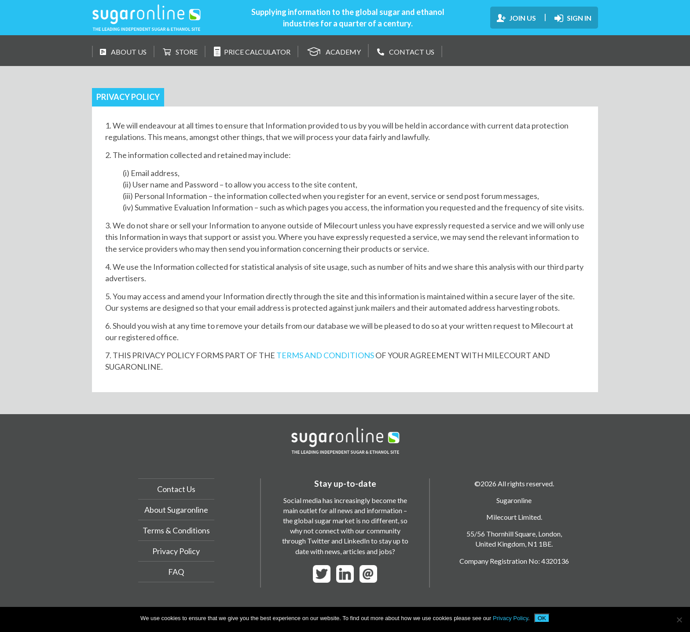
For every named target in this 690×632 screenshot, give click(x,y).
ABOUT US (123, 52)
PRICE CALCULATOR (252, 51)
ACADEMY (334, 50)
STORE (180, 52)
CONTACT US (405, 52)
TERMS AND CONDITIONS (325, 355)
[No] (679, 619)
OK (542, 618)
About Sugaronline (176, 509)
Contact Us (176, 489)
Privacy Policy (176, 551)
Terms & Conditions (176, 530)
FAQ (176, 572)
